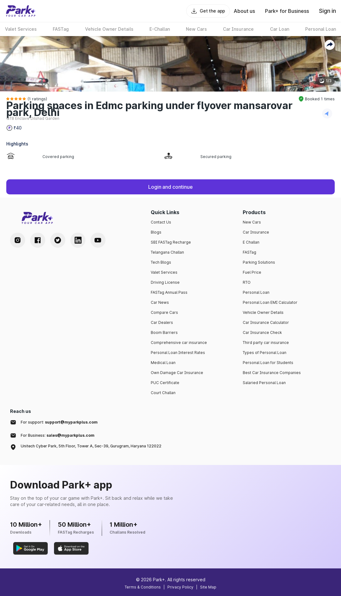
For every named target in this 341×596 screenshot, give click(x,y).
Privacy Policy (180, 587)
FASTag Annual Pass (169, 292)
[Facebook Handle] (37, 240)
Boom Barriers (164, 332)
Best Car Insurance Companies (272, 372)
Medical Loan (163, 362)
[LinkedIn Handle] (77, 240)
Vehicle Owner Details (263, 312)
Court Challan (163, 392)
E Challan (251, 242)
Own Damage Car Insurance (177, 372)
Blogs (156, 232)
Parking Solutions (259, 262)
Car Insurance (256, 232)
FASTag (249, 252)
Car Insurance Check (262, 332)
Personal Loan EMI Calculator (270, 302)
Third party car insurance (266, 342)
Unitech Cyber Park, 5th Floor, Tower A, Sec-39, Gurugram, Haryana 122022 (91, 446)
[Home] (20, 11)
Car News (160, 302)
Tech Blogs (161, 262)
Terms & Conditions (143, 587)
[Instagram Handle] (17, 240)
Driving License (165, 282)
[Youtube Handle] (98, 240)
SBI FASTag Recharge (171, 242)
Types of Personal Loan (264, 352)
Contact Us (161, 222)
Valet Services (164, 272)
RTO (247, 282)
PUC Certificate (165, 382)
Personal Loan (256, 292)
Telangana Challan (167, 252)
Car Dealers (162, 322)
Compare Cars (164, 312)
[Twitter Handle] (57, 240)
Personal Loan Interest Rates (178, 352)
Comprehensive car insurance (179, 342)
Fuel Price (252, 272)
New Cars (252, 222)
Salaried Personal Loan (264, 382)
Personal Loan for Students (268, 362)
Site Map (208, 587)
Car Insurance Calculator (266, 322)
